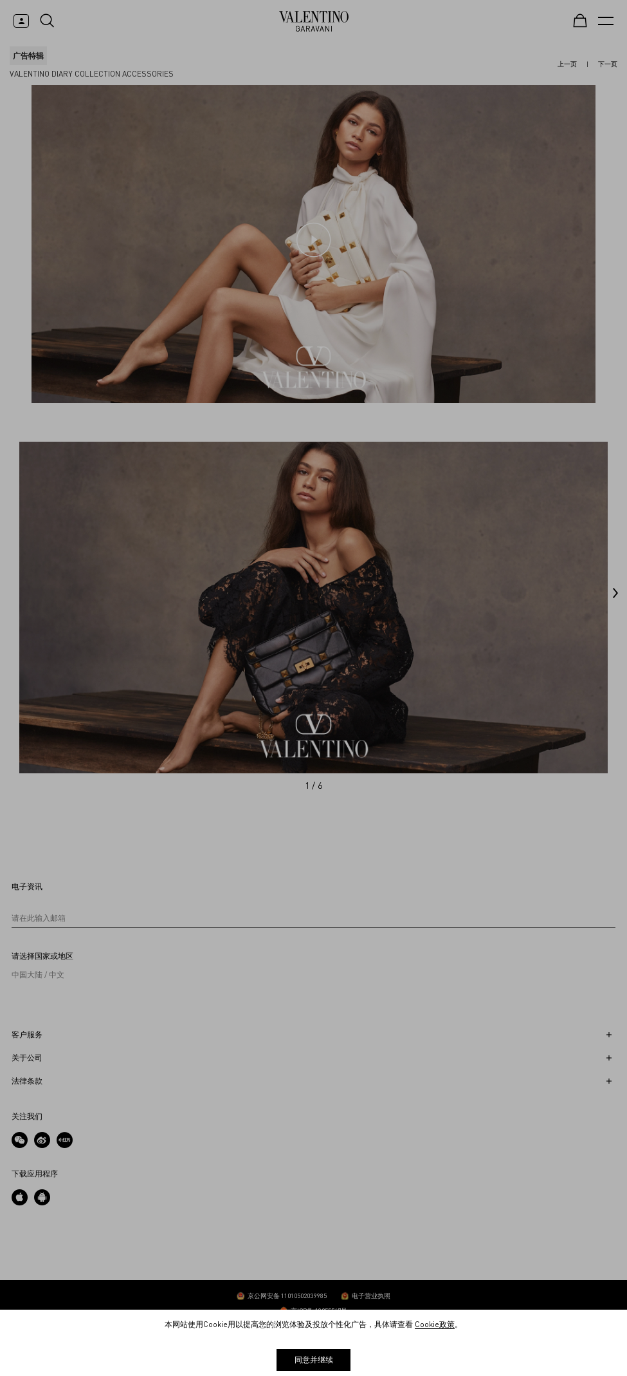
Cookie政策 (435, 1324)
